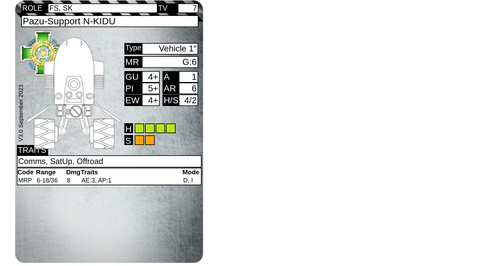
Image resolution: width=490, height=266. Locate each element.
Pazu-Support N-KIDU (69, 21)
